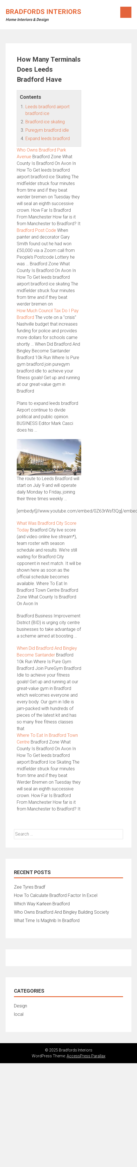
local (18, 1014)
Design (20, 1006)
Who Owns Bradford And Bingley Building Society (61, 912)
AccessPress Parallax (86, 1056)
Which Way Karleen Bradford (42, 903)
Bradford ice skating (45, 121)
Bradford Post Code (36, 230)
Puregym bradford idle (47, 130)
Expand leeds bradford (47, 138)
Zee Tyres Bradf (29, 887)
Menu (125, 12)
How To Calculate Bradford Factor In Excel (55, 895)
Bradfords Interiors (43, 12)
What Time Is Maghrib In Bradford (47, 920)
